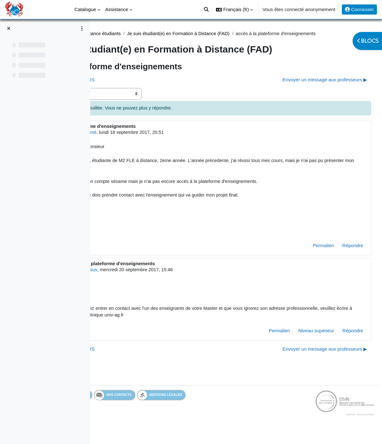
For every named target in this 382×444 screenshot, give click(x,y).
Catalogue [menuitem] (85, 9)
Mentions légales (234, 406)
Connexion (359, 9)
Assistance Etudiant (126, 33)
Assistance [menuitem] (116, 9)
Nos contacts (187, 406)
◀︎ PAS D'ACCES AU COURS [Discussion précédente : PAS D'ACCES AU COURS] (138, 87)
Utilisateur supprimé (151, 140)
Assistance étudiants (175, 33)
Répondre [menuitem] (340, 256)
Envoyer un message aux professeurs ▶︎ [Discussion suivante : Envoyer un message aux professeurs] (313, 87)
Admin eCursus (154, 280)
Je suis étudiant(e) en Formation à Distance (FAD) (255, 33)
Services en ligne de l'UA (134, 406)
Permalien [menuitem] (312, 256)
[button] (234, 9)
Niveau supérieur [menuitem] (304, 342)
